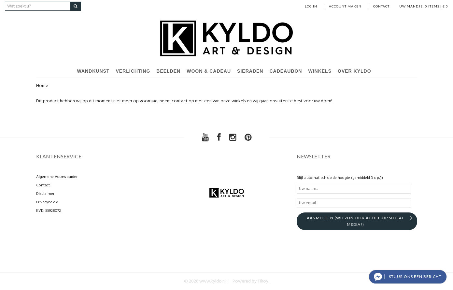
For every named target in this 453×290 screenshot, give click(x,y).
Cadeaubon (285, 71)
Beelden (168, 71)
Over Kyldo (354, 71)
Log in (311, 6)
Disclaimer (45, 194)
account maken (345, 6)
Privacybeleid (47, 202)
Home (42, 86)
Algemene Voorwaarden (57, 177)
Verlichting (133, 71)
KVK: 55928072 (48, 211)
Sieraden (250, 71)
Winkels (320, 71)
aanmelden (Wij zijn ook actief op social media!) (355, 221)
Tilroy (263, 281)
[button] (407, 276)
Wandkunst (93, 71)
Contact (381, 6)
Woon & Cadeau (209, 71)
